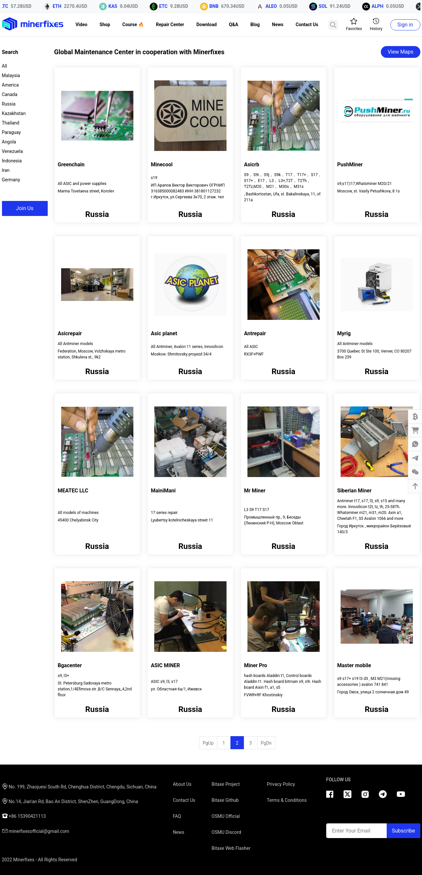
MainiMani (163, 490)
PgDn (266, 743)
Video (81, 24)
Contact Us (306, 24)
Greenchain (71, 164)
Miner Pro (255, 665)
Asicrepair (70, 333)
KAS (116, 6)
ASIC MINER (165, 665)
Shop (105, 24)
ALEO (274, 6)
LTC (7, 6)
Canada (10, 94)
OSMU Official (225, 816)
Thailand (11, 122)
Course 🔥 (132, 24)
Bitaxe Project (225, 784)
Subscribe (403, 831)
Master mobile (354, 665)
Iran (6, 170)
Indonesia (12, 160)
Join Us (24, 208)
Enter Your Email (351, 831)
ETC (166, 6)
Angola (9, 141)
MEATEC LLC (73, 490)
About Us (182, 784)
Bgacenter (70, 665)
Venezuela (12, 151)
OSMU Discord (226, 832)
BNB (217, 6)
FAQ (177, 816)
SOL (326, 6)
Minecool (162, 164)
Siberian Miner (354, 490)
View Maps (400, 52)
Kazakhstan (14, 113)
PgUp (208, 743)
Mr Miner (255, 490)
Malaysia (11, 75)
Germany (11, 179)
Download (206, 24)
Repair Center (170, 24)
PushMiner (350, 164)
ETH (60, 6)
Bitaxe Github (225, 800)
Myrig (344, 333)
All (4, 66)
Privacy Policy (281, 784)
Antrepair (255, 333)
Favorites (354, 24)
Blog (255, 24)
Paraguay (11, 132)
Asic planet (164, 333)
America (10, 85)
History (376, 24)
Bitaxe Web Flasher (230, 848)
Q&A (233, 24)
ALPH (381, 6)
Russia (9, 104)
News (277, 24)
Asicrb (251, 164)
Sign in (405, 25)
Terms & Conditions (287, 800)
